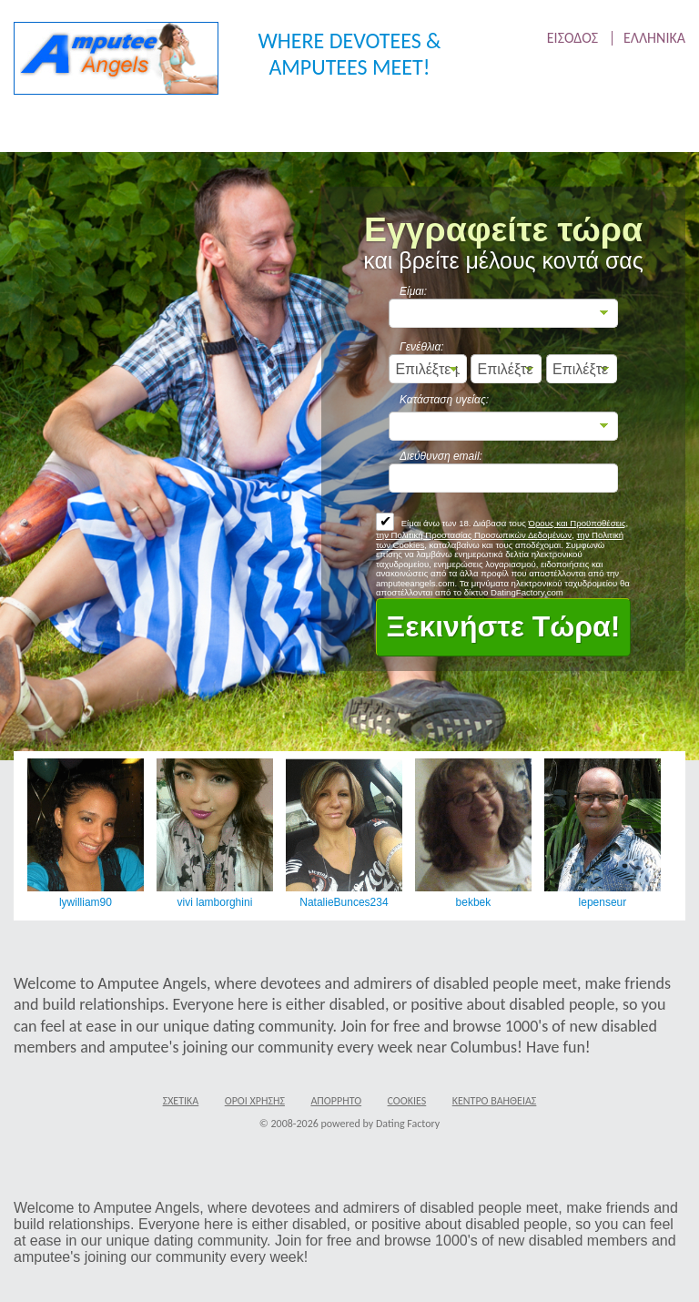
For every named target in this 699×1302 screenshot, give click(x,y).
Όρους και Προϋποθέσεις (576, 523)
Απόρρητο (335, 1100)
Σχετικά (181, 1100)
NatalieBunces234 (343, 902)
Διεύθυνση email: (441, 456)
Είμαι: (413, 291)
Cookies (407, 1100)
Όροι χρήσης (255, 1100)
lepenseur (602, 902)
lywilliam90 (85, 902)
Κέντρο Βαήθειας (494, 1100)
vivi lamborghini (214, 902)
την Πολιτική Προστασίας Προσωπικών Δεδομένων (474, 535)
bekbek (473, 902)
